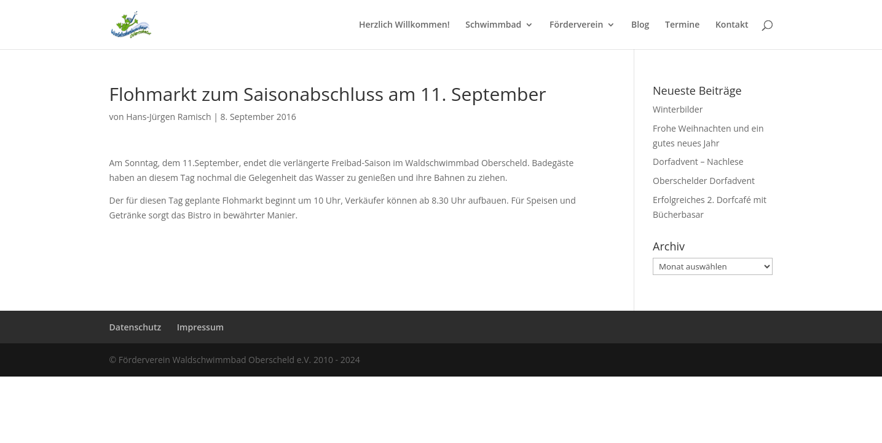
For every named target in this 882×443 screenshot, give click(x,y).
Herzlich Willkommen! (404, 25)
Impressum (200, 327)
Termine (682, 25)
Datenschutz (135, 327)
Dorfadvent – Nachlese (698, 161)
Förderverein (576, 25)
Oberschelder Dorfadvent (704, 180)
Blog (640, 25)
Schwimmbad (493, 25)
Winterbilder (678, 109)
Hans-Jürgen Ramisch (168, 116)
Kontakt (732, 25)
